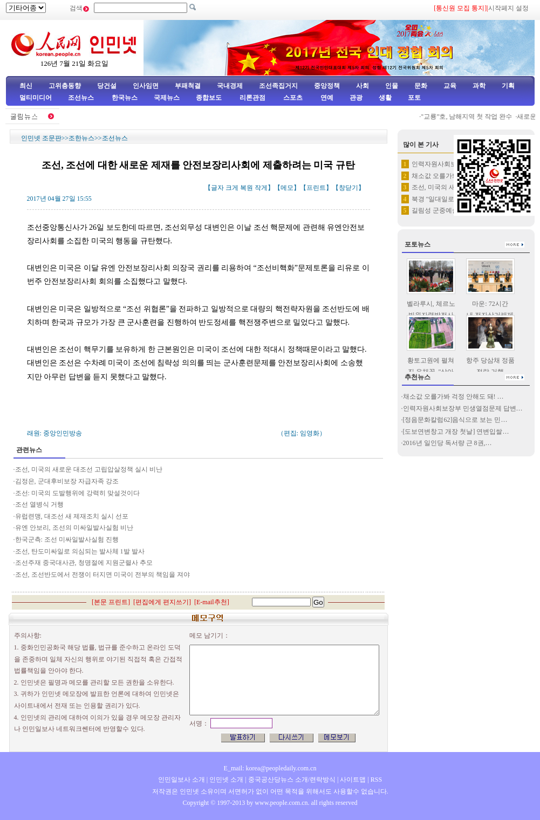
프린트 (316, 188)
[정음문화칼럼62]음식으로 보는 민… (455, 419)
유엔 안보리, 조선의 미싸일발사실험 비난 (75, 527)
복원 (246, 188)
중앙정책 (327, 86)
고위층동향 (65, 86)
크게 (231, 188)
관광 (356, 97)
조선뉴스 (81, 97)
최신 (25, 86)
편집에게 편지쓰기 (162, 602)
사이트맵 (353, 779)
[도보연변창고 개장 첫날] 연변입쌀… (456, 431)
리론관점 (252, 97)
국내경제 (230, 86)
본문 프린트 (111, 602)
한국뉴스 (125, 97)
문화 (420, 86)
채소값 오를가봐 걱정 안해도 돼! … (453, 396)
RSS (376, 779)
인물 (391, 86)
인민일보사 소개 (181, 779)
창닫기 (348, 188)
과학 (479, 86)
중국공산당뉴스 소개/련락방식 (292, 779)
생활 (385, 97)
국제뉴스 (167, 97)
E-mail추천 (211, 602)
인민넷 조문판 (41, 138)
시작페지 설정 (508, 8)
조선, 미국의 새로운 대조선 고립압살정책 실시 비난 (88, 469)
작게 (261, 188)
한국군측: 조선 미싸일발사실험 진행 (67, 539)
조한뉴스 (81, 138)
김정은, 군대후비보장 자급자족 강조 (67, 481)
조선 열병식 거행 (39, 504)
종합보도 (209, 97)
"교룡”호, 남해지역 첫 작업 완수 (470, 116)
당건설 (107, 86)
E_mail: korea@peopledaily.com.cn (270, 768)
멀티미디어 (35, 97)
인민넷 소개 (225, 779)
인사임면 (146, 86)
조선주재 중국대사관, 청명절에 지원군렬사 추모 (84, 562)
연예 (326, 97)
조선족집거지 (278, 86)
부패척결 (188, 86)
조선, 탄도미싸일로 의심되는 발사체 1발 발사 (80, 551)
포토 (414, 97)
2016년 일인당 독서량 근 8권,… (447, 443)
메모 (287, 188)
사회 (362, 86)
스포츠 (292, 97)
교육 (449, 86)
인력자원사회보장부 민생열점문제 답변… (463, 408)
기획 (508, 86)
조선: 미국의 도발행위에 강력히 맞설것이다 (77, 493)
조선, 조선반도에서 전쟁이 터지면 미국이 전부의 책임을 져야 (102, 574)
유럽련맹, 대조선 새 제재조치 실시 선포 (71, 516)
